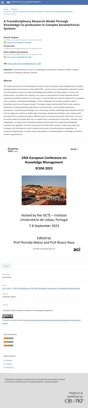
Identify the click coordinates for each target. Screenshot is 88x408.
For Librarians (9, 367)
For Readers (8, 360)
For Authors (8, 364)
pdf (7, 266)
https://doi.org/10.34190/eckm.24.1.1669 (24, 63)
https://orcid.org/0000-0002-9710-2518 (19, 57)
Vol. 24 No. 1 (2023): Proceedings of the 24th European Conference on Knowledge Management (38, 11)
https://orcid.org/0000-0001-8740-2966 (19, 42)
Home (6, 9)
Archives (14, 9)
